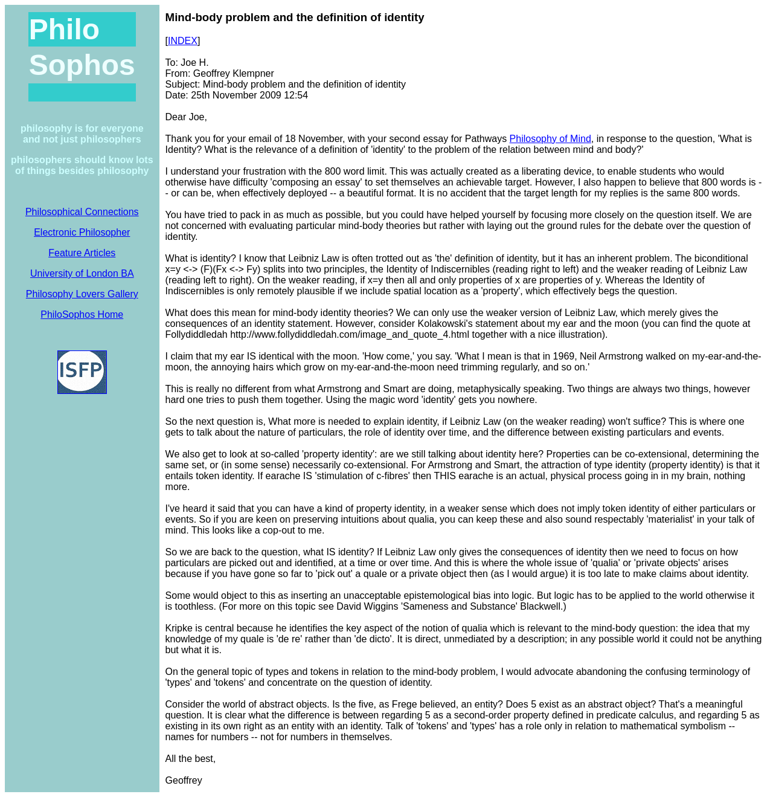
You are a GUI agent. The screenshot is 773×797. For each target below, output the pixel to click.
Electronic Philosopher (82, 232)
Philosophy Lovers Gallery (82, 294)
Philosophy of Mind (550, 139)
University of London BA (82, 273)
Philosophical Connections (82, 212)
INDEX (182, 41)
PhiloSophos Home (81, 314)
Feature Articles (81, 253)
